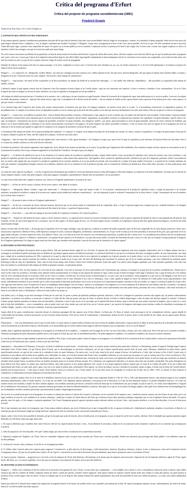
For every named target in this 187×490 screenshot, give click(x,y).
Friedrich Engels (93, 20)
